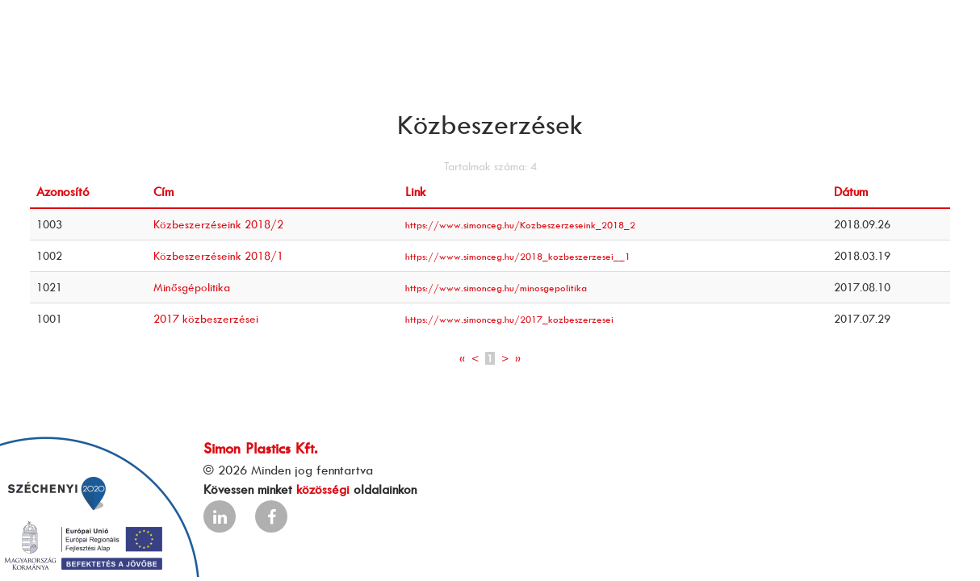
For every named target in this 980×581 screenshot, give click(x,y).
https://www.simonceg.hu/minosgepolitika (496, 288)
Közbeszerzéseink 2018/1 (218, 255)
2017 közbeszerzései (205, 318)
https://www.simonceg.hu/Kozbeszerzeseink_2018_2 (520, 225)
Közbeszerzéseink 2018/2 (218, 224)
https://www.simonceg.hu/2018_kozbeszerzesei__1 (517, 256)
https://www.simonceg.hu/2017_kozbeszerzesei (509, 319)
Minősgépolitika (191, 287)
